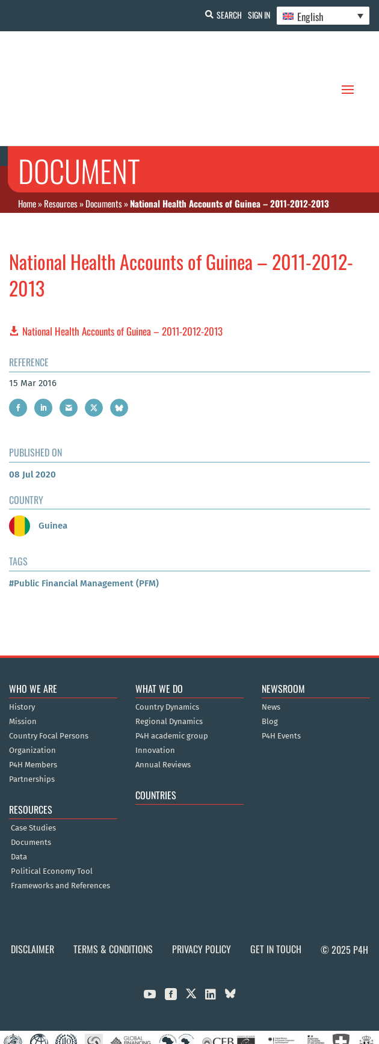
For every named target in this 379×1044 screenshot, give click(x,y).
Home (27, 143)
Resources (61, 143)
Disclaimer (32, 890)
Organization (32, 691)
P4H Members (33, 706)
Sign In (259, 14)
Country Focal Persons (48, 677)
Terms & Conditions (113, 890)
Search (229, 14)
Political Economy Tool (52, 812)
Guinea (38, 466)
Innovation (155, 691)
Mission (23, 663)
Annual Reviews (163, 706)
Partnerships (32, 720)
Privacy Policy (201, 890)
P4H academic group (171, 677)
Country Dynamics (167, 648)
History (22, 648)
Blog (270, 663)
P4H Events (281, 677)
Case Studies (33, 769)
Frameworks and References (60, 827)
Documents (103, 143)
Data (19, 798)
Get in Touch (275, 890)
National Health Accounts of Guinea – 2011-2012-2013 (122, 272)
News (271, 648)
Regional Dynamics (169, 663)
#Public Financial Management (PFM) (84, 524)
